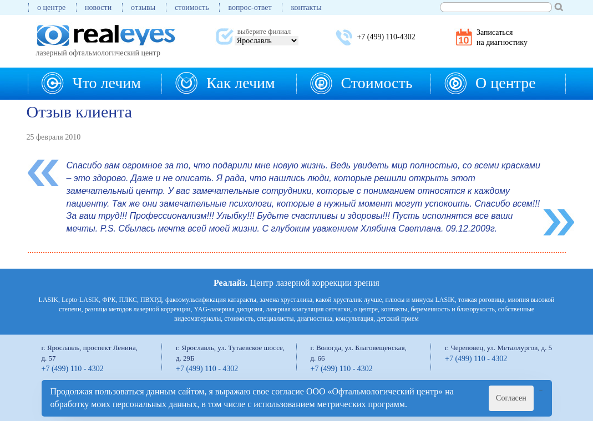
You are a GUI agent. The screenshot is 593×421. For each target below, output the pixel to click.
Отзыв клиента (80, 111)
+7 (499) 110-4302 (386, 37)
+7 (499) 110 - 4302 (73, 368)
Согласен (511, 398)
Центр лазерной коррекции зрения (296, 282)
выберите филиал (264, 31)
